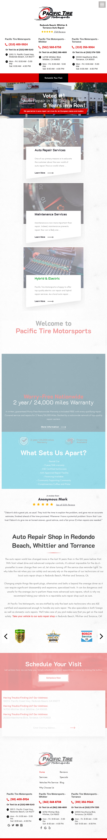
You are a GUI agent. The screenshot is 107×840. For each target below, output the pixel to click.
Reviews (64, 772)
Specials (64, 777)
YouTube (17, 826)
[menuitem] (48, 772)
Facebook (41, 828)
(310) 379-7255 (93, 52)
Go (73, 727)
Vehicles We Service (48, 782)
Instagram (21, 826)
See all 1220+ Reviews (65, 505)
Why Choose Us (46, 787)
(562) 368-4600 (59, 52)
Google (9, 826)
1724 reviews (59, 32)
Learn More (40, 173)
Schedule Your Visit (53, 78)
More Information (50, 427)
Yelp (49, 828)
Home (42, 772)
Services (43, 777)
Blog (62, 782)
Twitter (13, 826)
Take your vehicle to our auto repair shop (33, 616)
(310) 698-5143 (26, 49)
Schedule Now (53, 678)
